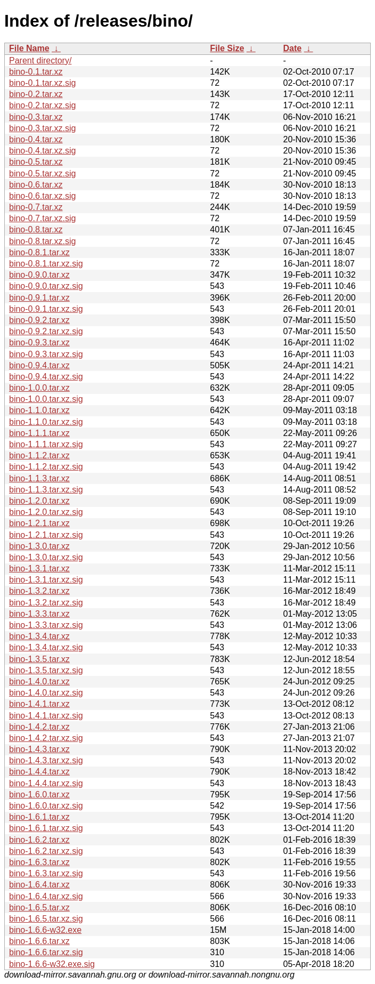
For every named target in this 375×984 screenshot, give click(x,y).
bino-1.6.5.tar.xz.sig (46, 918)
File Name (29, 48)
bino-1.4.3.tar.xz (39, 749)
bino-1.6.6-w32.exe (45, 929)
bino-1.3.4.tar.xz (39, 636)
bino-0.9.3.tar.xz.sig (46, 354)
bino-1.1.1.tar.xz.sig (46, 444)
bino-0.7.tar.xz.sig (42, 218)
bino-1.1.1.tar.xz (39, 433)
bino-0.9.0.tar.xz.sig (46, 286)
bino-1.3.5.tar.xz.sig (46, 670)
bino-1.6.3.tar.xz (39, 862)
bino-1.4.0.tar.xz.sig (46, 692)
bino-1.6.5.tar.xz (39, 907)
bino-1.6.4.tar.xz (39, 884)
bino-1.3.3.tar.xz (39, 613)
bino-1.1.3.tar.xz (39, 478)
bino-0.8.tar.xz (36, 229)
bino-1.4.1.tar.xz (39, 703)
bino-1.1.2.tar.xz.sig (46, 466)
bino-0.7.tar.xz (36, 207)
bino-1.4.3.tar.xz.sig (46, 760)
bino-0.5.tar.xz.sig (42, 173)
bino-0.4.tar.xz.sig (42, 150)
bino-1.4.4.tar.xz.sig (46, 783)
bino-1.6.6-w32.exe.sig (52, 964)
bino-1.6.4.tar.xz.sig (46, 896)
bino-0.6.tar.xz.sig (42, 195)
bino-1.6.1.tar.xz (39, 816)
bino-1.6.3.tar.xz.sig (46, 873)
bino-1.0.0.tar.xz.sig (46, 399)
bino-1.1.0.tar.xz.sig (46, 421)
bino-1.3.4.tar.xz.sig (46, 647)
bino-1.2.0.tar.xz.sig (46, 512)
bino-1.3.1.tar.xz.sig (46, 579)
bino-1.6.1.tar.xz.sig (46, 828)
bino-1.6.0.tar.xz (39, 794)
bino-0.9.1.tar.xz (39, 297)
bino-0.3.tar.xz (36, 117)
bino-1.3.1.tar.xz (39, 568)
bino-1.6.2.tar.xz (39, 839)
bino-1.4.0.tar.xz (39, 681)
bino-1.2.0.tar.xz (39, 500)
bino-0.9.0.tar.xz (39, 274)
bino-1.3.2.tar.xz (39, 590)
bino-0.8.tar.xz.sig (42, 241)
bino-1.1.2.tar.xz (39, 455)
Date (292, 48)
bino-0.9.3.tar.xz (39, 342)
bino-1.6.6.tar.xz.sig (46, 952)
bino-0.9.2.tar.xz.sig (46, 331)
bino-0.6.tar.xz (36, 184)
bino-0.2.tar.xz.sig (42, 105)
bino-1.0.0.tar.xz (39, 387)
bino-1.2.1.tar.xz (39, 523)
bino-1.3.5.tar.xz (39, 659)
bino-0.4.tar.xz (36, 139)
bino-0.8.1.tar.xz (39, 252)
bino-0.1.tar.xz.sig (42, 82)
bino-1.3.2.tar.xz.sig (46, 602)
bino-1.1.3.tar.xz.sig (46, 489)
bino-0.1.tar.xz (36, 71)
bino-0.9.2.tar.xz (39, 320)
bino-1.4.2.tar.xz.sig (46, 738)
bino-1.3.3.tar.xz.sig (46, 625)
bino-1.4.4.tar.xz (39, 771)
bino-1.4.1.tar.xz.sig (46, 715)
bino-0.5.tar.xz (36, 161)
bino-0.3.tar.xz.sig (42, 128)
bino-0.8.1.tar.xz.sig (46, 263)
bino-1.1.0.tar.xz (39, 410)
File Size (227, 48)
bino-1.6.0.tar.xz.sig (46, 805)
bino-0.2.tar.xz (36, 94)
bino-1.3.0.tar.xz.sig (46, 557)
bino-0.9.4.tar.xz (39, 365)
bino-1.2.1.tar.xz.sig (46, 534)
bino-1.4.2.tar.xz (39, 726)
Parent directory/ (40, 60)
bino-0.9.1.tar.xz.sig (46, 308)
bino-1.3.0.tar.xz (39, 546)
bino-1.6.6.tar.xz (39, 941)
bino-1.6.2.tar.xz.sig (46, 851)
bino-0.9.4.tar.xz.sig (46, 376)
